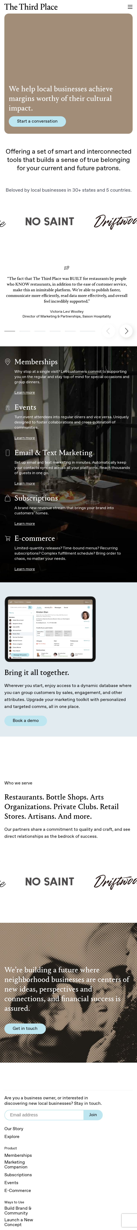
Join (93, 1115)
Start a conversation (37, 121)
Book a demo (26, 721)
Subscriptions (18, 1175)
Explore (11, 1137)
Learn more (24, 392)
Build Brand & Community (17, 1211)
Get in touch (25, 1029)
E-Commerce (17, 1190)
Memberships (18, 1155)
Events (11, 1183)
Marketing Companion (16, 1165)
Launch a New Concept (18, 1222)
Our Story (13, 1129)
